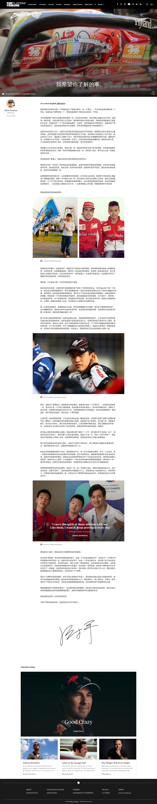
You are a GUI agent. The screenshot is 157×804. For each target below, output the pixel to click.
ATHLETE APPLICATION (55, 790)
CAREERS (76, 790)
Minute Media (74, 801)
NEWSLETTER (52, 793)
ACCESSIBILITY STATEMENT (83, 793)
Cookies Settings (125, 793)
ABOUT (28, 790)
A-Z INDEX (106, 793)
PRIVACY (105, 790)
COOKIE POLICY (32, 793)
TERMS (121, 790)
